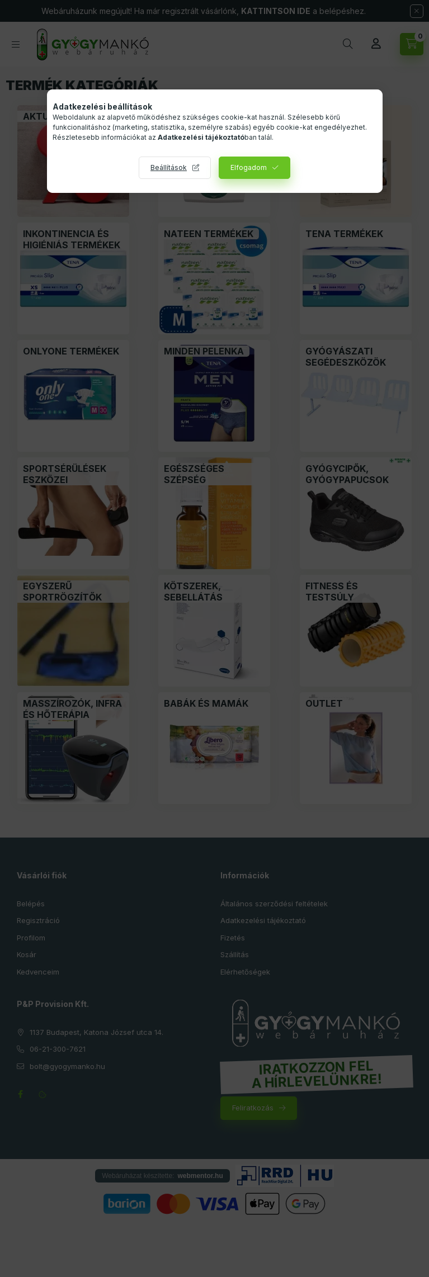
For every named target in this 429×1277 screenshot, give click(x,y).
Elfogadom (248, 167)
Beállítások (168, 167)
